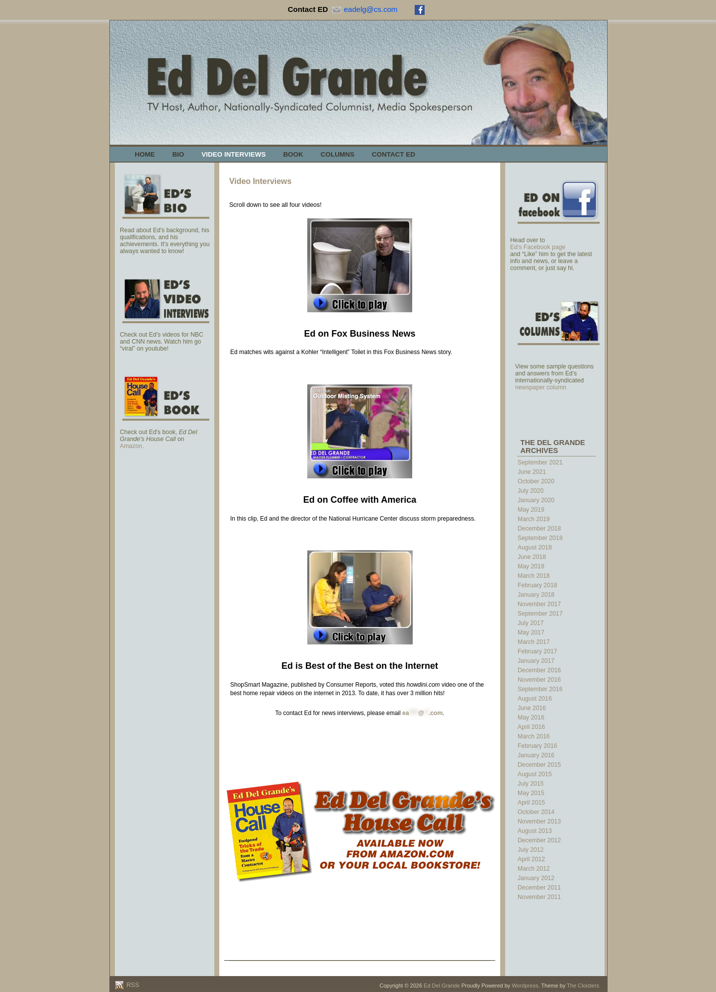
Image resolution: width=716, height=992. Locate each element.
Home (145, 154)
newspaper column (540, 387)
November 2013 (539, 821)
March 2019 (534, 519)
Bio (178, 154)
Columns (338, 154)
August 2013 (535, 830)
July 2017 (530, 623)
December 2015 (539, 764)
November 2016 (539, 679)
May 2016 (531, 717)
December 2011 (539, 887)
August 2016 (535, 698)
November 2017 (539, 604)
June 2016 (532, 708)
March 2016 (534, 736)
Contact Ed (393, 154)
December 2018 (539, 528)
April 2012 (531, 859)
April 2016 (531, 726)
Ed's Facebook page (537, 247)
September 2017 (540, 613)
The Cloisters (583, 986)
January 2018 (536, 594)
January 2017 (536, 660)
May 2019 (531, 509)
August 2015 (535, 774)
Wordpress (525, 986)
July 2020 (530, 490)
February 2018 (537, 585)
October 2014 (536, 812)
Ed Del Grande (442, 986)
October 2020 (536, 481)
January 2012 (536, 878)
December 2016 (539, 670)
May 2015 (531, 793)
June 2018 (532, 556)
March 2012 (534, 868)
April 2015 (531, 802)
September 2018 (540, 538)
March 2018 (534, 575)
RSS (132, 985)
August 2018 (535, 547)
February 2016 (537, 745)
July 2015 (530, 783)
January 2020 (536, 500)
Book (293, 154)
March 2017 (534, 641)
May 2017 (531, 632)
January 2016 (536, 755)
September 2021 (540, 462)
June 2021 (532, 471)
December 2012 (539, 840)
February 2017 (537, 651)
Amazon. (132, 446)
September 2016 (540, 689)
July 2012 (530, 849)
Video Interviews (233, 154)
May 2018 (531, 566)
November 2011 (539, 897)
